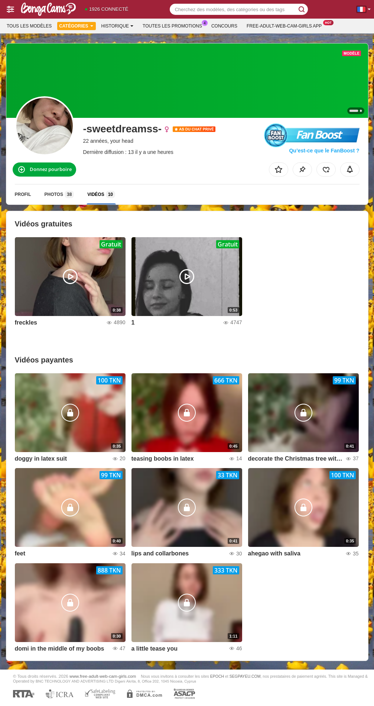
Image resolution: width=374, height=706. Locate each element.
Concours (224, 26)
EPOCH (217, 676)
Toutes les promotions (174, 25)
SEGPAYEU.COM (245, 676)
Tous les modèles (29, 26)
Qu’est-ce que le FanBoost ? (324, 151)
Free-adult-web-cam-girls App (286, 25)
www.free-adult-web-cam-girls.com (102, 676)
